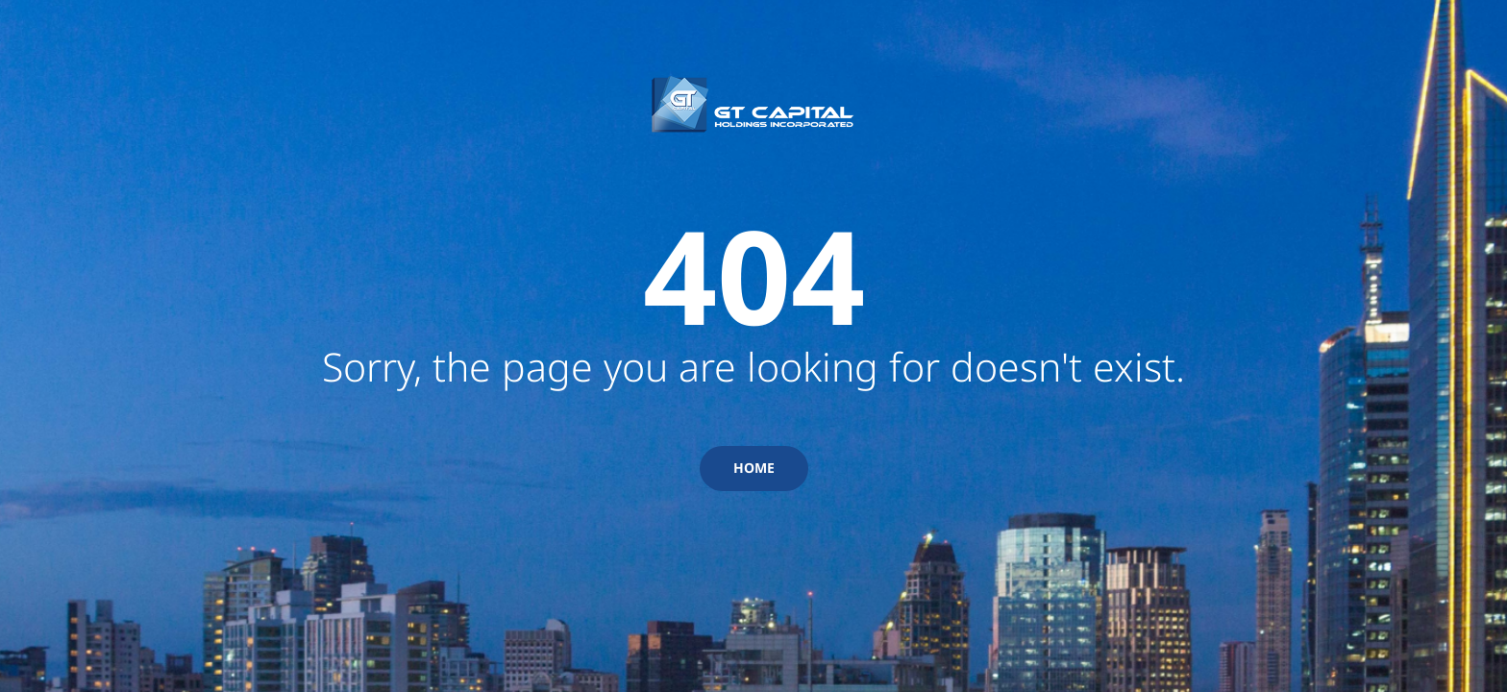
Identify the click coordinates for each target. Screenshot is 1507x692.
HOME (754, 467)
